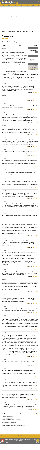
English (19, 31)
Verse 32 (4, 402)
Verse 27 (4, 332)
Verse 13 (4, 170)
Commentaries (11, 31)
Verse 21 (4, 250)
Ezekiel (4, 33)
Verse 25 (4, 306)
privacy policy (11, 435)
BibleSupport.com (11, 419)
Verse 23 (4, 279)
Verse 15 (4, 190)
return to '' (22, 66)
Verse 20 (4, 238)
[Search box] (32, 52)
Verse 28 (4, 359)
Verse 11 (4, 149)
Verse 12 (4, 158)
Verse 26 (4, 315)
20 (4, 45)
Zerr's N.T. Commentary (29, 31)
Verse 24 (4, 294)
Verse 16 (4, 201)
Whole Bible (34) (33, 65)
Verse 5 (4, 95)
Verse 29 (4, 368)
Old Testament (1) (33, 67)
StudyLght (7, 2)
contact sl (31, 435)
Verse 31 (4, 391)
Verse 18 (4, 222)
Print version (32, 57)
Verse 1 (4, 48)
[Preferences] (38, 5)
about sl (36, 435)
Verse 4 (4, 83)
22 (35, 45)
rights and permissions (22, 435)
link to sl (20, 437)
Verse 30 (4, 380)
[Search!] (36, 52)
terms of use (4, 435)
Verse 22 (4, 269)
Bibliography (32, 60)
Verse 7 (4, 112)
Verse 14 (4, 179)
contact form (22, 440)
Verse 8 (4, 125)
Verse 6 (4, 103)
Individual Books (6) (34, 69)
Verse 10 (4, 137)
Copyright (32, 59)
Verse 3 (4, 69)
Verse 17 (4, 213)
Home (4, 31)
